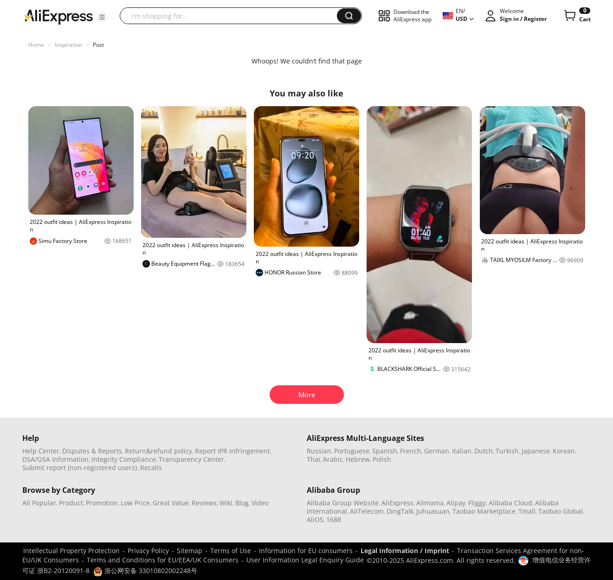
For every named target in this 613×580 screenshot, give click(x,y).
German (436, 450)
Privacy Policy (148, 550)
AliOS (315, 519)
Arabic (333, 459)
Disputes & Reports (92, 450)
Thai (313, 459)
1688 (333, 519)
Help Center (40, 450)
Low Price (135, 502)
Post (98, 45)
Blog (242, 502)
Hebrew (358, 459)
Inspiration (68, 45)
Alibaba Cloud (510, 502)
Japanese (536, 450)
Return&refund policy (158, 450)
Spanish (384, 450)
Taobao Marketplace (484, 511)
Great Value (171, 502)
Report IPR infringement (232, 450)
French (410, 450)
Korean (564, 450)
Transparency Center (191, 459)
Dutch (483, 450)
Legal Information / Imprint (405, 550)
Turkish (507, 450)
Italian (461, 450)
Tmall (527, 511)
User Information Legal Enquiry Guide (305, 559)
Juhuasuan (433, 511)
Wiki (225, 502)
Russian (319, 450)
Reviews (204, 502)
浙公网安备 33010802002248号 (145, 570)
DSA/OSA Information (55, 459)
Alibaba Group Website (343, 502)
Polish (382, 459)
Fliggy (477, 502)
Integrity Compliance (123, 459)
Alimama (430, 502)
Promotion (102, 502)
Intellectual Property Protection (71, 550)
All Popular (39, 502)
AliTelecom (367, 511)
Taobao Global (560, 511)
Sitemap (189, 550)
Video (260, 502)
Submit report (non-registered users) (79, 467)
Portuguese (351, 450)
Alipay (455, 502)
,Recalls (150, 467)
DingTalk (400, 511)
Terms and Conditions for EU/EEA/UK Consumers (163, 559)
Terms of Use (230, 550)
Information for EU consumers (306, 550)
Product (71, 502)
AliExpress (397, 502)
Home (36, 45)
